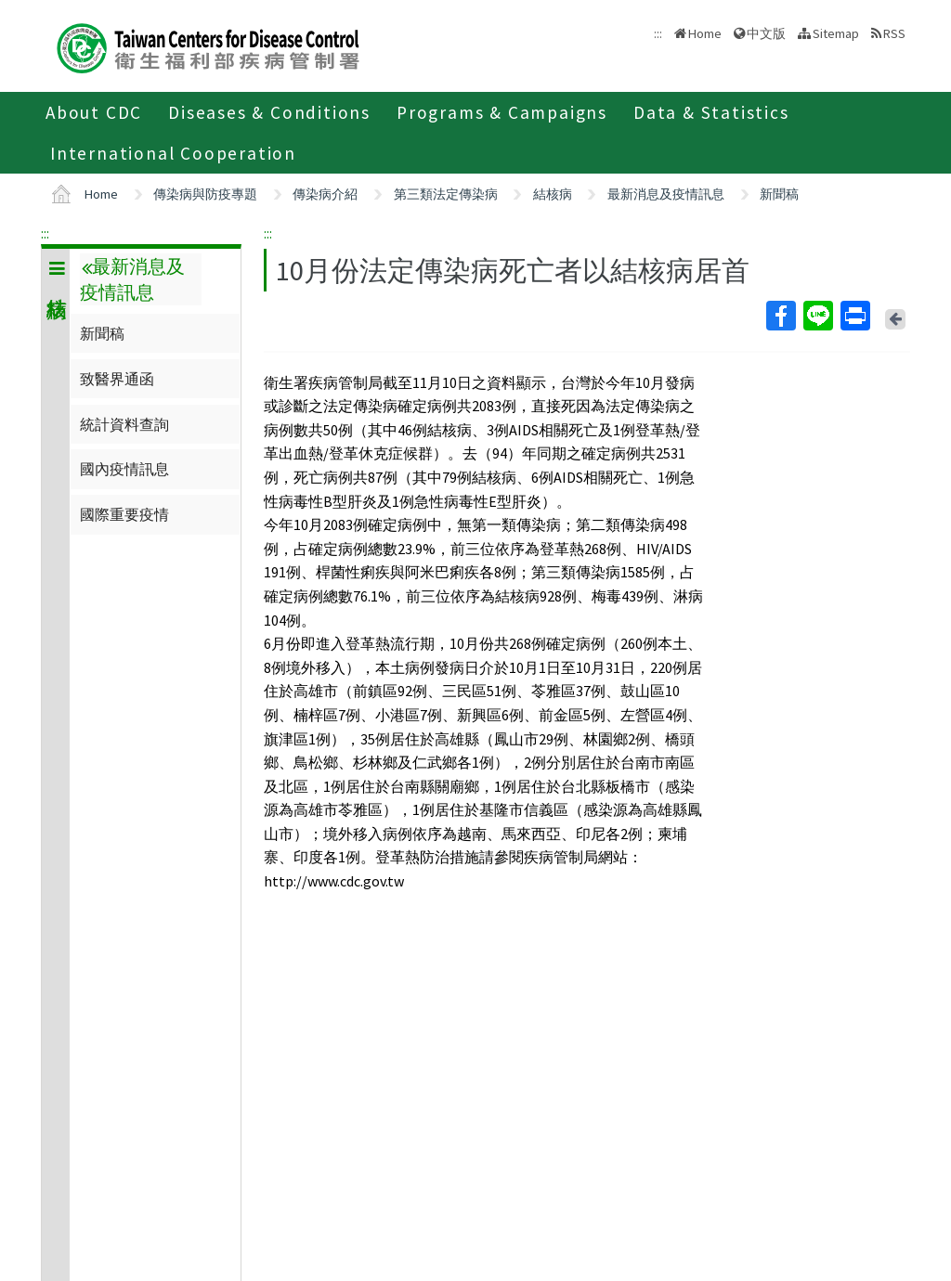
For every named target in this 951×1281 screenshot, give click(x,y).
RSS (894, 33)
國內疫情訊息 (124, 468)
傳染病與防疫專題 (205, 194)
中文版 (766, 33)
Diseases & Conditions (269, 112)
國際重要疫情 (124, 514)
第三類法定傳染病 (446, 194)
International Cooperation (173, 153)
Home (705, 33)
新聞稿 (779, 194)
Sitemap (836, 33)
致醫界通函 (117, 378)
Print (854, 315)
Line (817, 315)
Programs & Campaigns (502, 112)
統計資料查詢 (124, 424)
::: (45, 233)
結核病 (552, 194)
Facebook (780, 315)
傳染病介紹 (325, 194)
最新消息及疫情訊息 (665, 194)
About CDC (94, 112)
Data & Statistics (711, 112)
